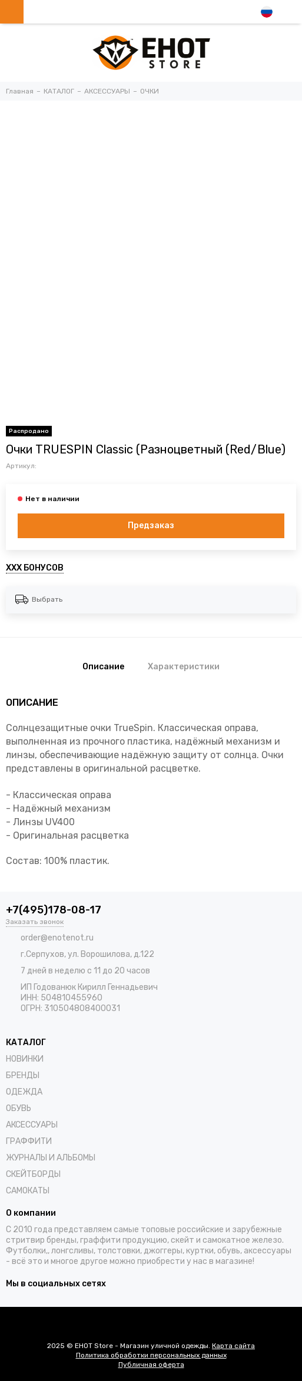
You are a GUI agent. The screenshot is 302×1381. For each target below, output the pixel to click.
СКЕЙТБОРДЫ (33, 1174)
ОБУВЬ (18, 1108)
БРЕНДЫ (22, 1075)
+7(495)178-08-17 (53, 909)
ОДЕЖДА (24, 1092)
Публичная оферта (151, 1364)
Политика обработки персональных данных (151, 1355)
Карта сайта (233, 1346)
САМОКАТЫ (27, 1191)
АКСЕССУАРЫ (32, 1125)
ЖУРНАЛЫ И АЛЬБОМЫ (50, 1158)
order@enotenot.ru (57, 938)
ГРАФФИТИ (29, 1141)
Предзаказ (151, 526)
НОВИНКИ (25, 1059)
